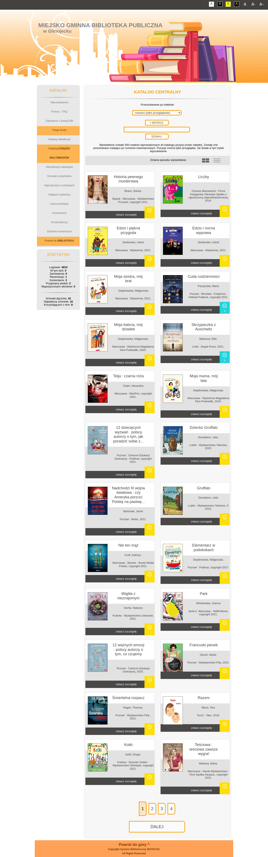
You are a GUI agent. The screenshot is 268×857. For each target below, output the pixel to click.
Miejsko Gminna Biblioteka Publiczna (100, 25)
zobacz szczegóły (126, 214)
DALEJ (157, 826)
